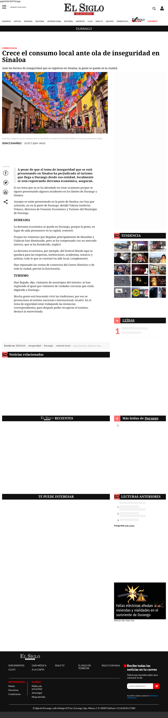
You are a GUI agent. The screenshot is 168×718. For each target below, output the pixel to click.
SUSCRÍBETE (153, 21)
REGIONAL (28, 21)
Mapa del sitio (38, 697)
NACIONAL (39, 21)
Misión (11, 686)
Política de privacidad (37, 687)
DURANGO (6, 21)
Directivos (13, 690)
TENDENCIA (131, 235)
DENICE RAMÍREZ (12, 143)
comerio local (63, 345)
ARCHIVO (110, 21)
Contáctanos (14, 694)
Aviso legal (37, 692)
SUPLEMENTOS (16, 665)
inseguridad (34, 345)
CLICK (90, 21)
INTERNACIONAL (54, 21)
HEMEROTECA (122, 21)
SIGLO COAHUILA (111, 665)
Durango (84, 28)
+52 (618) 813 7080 (125, 708)
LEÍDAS (128, 320)
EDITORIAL (68, 21)
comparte (6, 204)
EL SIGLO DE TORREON (84, 667)
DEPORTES (80, 21)
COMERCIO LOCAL (9, 48)
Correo (6, 195)
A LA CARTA (38, 669)
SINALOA (20, 345)
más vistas (129, 525)
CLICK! (12, 669)
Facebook (6, 175)
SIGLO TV (99, 21)
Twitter (6, 185)
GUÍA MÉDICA (39, 665)
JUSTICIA (17, 21)
